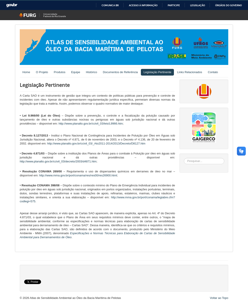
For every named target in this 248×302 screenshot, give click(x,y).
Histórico (91, 72)
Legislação (197, 5)
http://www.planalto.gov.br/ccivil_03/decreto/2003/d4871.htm (58, 161)
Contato (213, 72)
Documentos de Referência (120, 72)
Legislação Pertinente (157, 72)
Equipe (75, 72)
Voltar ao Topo (219, 298)
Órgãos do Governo (228, 5)
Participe (174, 5)
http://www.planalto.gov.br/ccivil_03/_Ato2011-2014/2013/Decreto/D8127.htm (96, 143)
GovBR (11, 5)
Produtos (59, 72)
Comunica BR (110, 5)
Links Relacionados (189, 72)
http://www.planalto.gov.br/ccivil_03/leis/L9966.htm (91, 123)
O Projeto (42, 72)
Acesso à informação (143, 5)
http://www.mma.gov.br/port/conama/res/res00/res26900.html (78, 175)
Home (26, 72)
